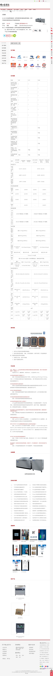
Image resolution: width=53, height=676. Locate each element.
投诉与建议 (31, 653)
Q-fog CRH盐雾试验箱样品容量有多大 (40, 494)
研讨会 (8, 658)
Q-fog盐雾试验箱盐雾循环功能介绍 (40, 496)
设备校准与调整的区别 (18, 510)
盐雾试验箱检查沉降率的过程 (20, 494)
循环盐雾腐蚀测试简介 (37, 503)
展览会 (4, 658)
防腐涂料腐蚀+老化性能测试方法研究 (40, 506)
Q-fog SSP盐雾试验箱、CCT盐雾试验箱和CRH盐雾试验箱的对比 (27, 491)
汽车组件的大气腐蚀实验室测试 (20, 506)
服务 (26, 9)
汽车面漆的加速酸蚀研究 (19, 487)
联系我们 (5, 653)
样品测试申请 (32, 651)
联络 (34, 9)
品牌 (30, 9)
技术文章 (4, 58)
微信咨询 (14, 35)
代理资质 (5, 651)
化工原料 (16, 9)
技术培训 (31, 649)
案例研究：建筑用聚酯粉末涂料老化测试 (41, 510)
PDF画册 (9, 35)
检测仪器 (9, 9)
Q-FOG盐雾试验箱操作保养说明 (20, 484)
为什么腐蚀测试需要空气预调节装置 (40, 487)
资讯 (22, 9)
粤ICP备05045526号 (26, 672)
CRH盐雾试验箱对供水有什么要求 (21, 496)
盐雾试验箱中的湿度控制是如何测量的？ (22, 501)
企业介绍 (5, 647)
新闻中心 (5, 649)
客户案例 (4, 45)
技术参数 (4, 48)
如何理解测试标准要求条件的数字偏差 (22, 508)
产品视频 (7, 35)
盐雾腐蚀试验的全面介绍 (19, 520)
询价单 (12, 35)
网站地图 (26, 673)
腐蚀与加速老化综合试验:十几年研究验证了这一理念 (24, 503)
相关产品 (4, 63)
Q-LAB (8, 23)
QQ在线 (4, 35)
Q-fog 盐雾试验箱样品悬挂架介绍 (39, 491)
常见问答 (4, 53)
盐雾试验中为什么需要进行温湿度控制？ (41, 517)
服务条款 (4, 50)
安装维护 (31, 647)
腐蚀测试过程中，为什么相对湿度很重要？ (41, 501)
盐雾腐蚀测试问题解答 (18, 489)
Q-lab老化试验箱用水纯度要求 (39, 508)
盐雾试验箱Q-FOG (23, 23)
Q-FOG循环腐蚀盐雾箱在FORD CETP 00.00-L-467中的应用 (25, 515)
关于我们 (3, 9)
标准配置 (4, 55)
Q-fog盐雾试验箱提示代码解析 (39, 489)
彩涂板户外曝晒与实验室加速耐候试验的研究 (42, 484)
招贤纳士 (5, 655)
